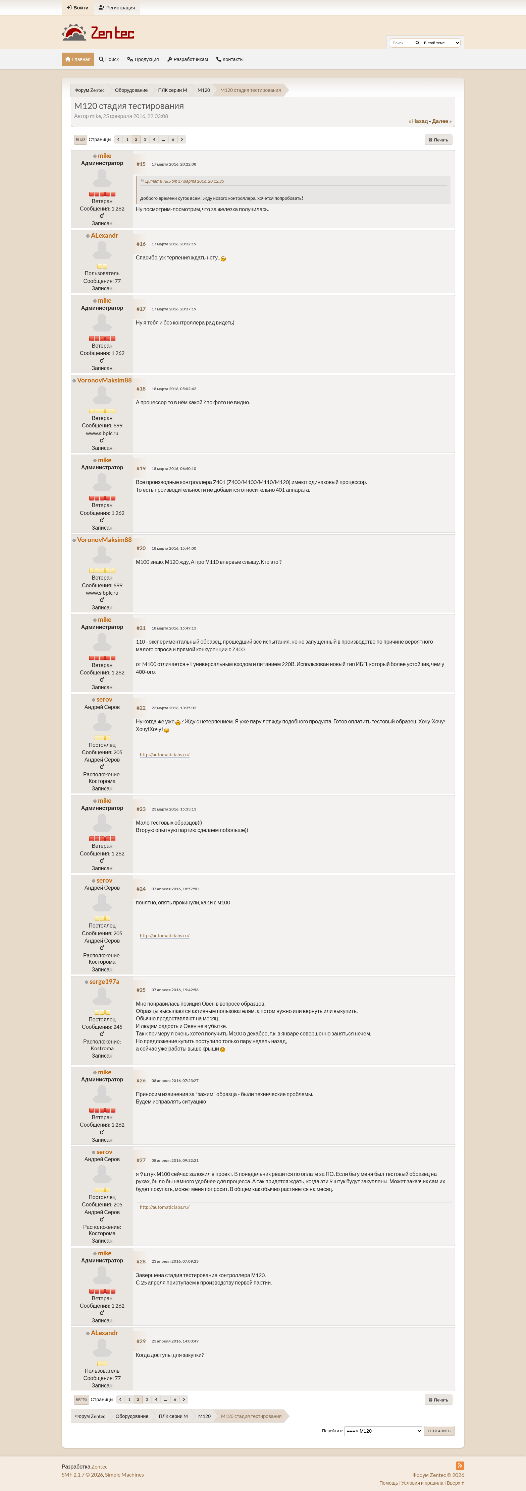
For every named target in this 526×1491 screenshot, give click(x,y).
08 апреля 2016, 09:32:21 (175, 1160)
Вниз (80, 140)
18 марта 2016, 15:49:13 (174, 628)
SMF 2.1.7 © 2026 (82, 1474)
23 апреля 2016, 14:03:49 (175, 1341)
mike (104, 155)
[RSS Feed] (460, 1466)
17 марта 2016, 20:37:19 (174, 309)
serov (104, 699)
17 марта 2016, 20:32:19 (174, 244)
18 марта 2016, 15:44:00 (174, 548)
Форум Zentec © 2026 (438, 1475)
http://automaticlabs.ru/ (165, 754)
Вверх (81, 1400)
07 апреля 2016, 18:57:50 (175, 889)
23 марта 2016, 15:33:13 (174, 809)
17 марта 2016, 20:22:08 (174, 164)
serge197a (104, 981)
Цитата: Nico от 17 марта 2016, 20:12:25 (184, 181)
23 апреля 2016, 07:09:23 (175, 1261)
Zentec (99, 1466)
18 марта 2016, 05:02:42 (174, 388)
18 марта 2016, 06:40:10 (174, 468)
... (163, 139)
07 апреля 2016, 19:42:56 (175, 990)
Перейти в (332, 1430)
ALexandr (104, 235)
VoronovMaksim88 (104, 380)
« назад (418, 121)
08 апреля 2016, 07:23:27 (175, 1080)
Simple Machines (124, 1474)
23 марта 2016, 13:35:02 (174, 708)
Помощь (388, 1483)
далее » (442, 121)
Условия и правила (422, 1483)
